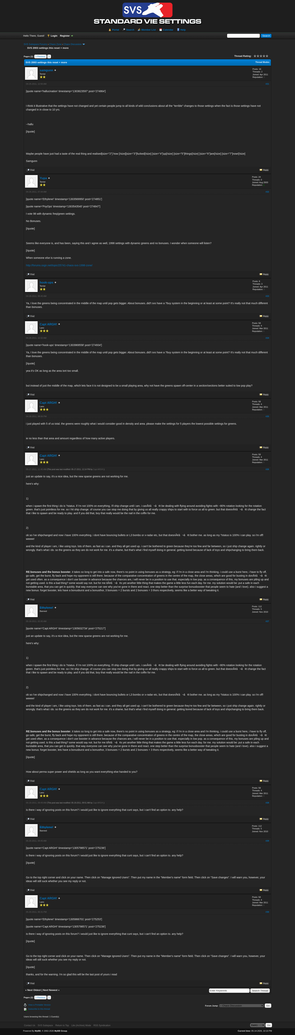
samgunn (46, 70)
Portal (115, 29)
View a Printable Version (39, 1005)
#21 (267, 84)
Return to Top (62, 1025)
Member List (148, 29)
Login (54, 35)
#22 (267, 192)
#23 (267, 296)
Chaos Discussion (73, 44)
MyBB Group (60, 1031)
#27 (267, 621)
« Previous (40, 56)
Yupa (43, 178)
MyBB (38, 1031)
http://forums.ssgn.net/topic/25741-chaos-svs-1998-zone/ (59, 265)
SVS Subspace (45, 1025)
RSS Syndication (102, 1025)
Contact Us (29, 1025)
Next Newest (50, 990)
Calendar (168, 29)
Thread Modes (262, 62)
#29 (267, 841)
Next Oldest (34, 990)
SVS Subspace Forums (35, 44)
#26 (267, 469)
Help (183, 29)
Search (130, 29)
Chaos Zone (55, 44)
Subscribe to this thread (39, 1009)
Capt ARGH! (48, 324)
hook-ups (46, 282)
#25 (267, 416)
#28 (267, 803)
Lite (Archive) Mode (81, 1025)
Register (65, 35)
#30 (267, 912)
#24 (267, 338)
